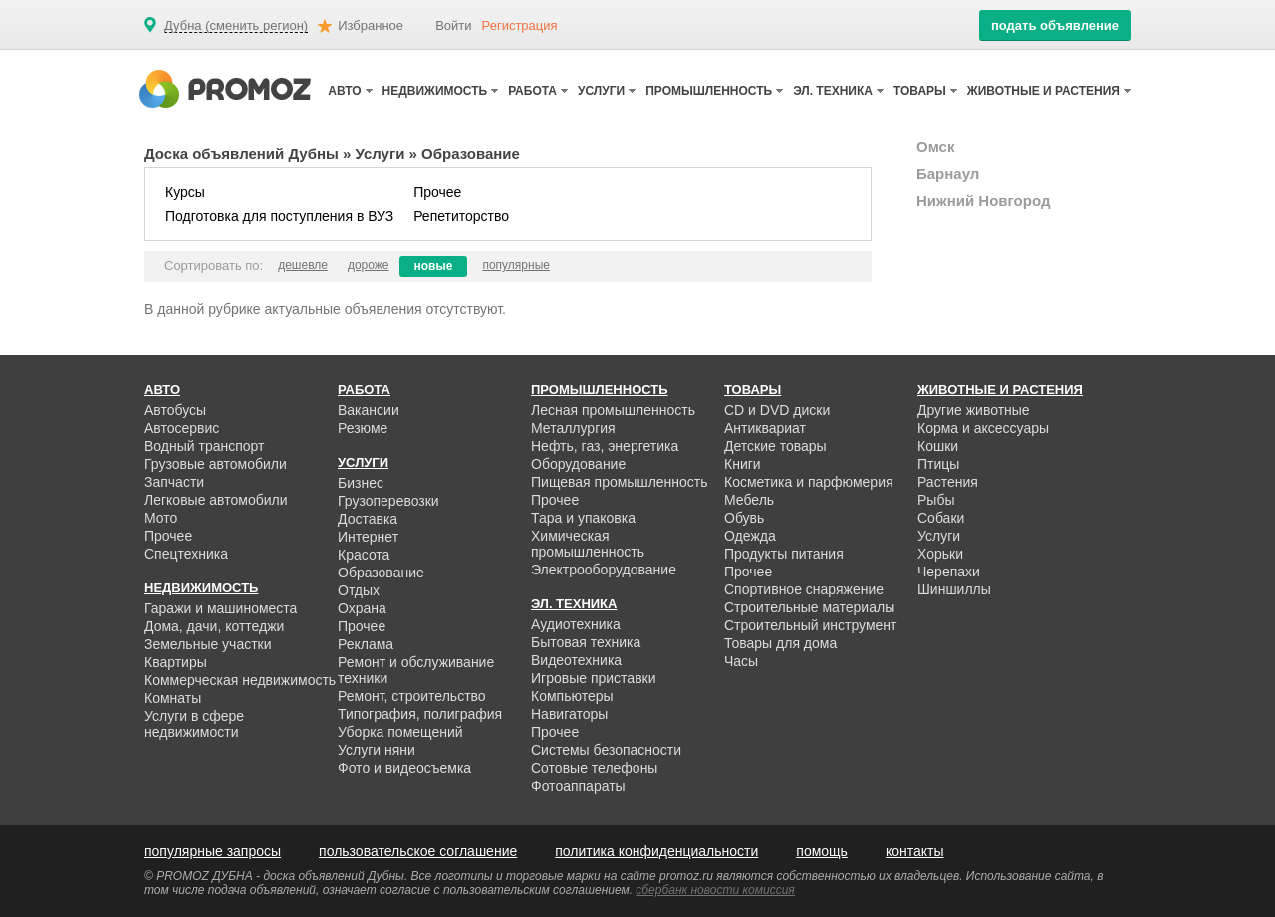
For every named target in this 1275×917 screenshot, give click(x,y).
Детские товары (775, 446)
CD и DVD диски (777, 410)
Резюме (362, 428)
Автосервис (181, 428)
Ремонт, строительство (412, 696)
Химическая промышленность (587, 544)
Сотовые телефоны (594, 768)
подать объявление (1055, 25)
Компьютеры (572, 696)
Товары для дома (780, 643)
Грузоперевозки (388, 501)
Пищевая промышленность (619, 482)
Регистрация (520, 25)
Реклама (365, 644)
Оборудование (578, 464)
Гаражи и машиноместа (220, 608)
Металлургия (573, 428)
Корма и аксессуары (983, 428)
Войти (453, 25)
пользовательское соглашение (418, 851)
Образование (381, 572)
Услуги (380, 153)
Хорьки (940, 554)
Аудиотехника (576, 624)
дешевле (303, 265)
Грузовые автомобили (215, 464)
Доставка (367, 519)
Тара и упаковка (583, 518)
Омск (935, 146)
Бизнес (360, 483)
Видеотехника (576, 660)
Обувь (744, 518)
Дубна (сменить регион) (236, 26)
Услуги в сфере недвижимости (194, 724)
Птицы (938, 464)
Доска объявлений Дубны (241, 153)
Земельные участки (208, 644)
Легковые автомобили (216, 500)
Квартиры (175, 662)
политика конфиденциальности (656, 851)
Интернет (368, 537)
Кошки (937, 446)
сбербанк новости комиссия (715, 890)
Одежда (750, 536)
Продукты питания (784, 554)
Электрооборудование (603, 569)
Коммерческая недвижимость (240, 680)
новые (433, 266)
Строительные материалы (809, 607)
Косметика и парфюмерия (808, 482)
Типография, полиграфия (420, 714)
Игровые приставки (593, 678)
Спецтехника (186, 554)
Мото (160, 518)
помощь (822, 851)
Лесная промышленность (613, 410)
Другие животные (973, 410)
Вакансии (368, 410)
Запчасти (174, 482)
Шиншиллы (954, 589)
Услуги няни (376, 750)
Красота (363, 555)
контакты (915, 851)
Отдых (359, 590)
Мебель (749, 500)
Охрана (362, 608)
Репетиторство (461, 216)
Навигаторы (569, 714)
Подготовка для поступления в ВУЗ (279, 216)
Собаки (940, 518)
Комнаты (172, 698)
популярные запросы (212, 851)
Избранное (370, 25)
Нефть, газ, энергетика (604, 446)
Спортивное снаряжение (804, 589)
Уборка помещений (400, 732)
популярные (516, 265)
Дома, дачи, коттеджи (214, 626)
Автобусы (175, 410)
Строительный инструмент (810, 625)
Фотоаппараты (578, 786)
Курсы (185, 192)
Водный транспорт (204, 446)
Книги (742, 464)
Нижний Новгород (983, 200)
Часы (741, 661)
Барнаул (947, 173)
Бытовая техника (585, 642)
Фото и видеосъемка (404, 768)
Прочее (437, 192)
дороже (368, 265)
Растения (947, 482)
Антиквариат (765, 428)
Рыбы (935, 500)
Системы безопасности (606, 750)
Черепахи (948, 571)
